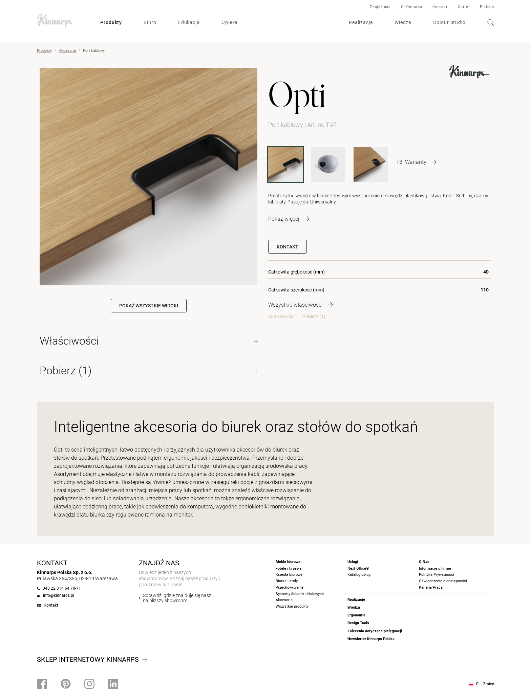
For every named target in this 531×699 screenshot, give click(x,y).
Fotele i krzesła (288, 568)
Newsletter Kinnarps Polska (371, 639)
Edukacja (189, 22)
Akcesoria (67, 50)
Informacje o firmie (435, 568)
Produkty (111, 22)
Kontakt (440, 7)
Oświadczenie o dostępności (443, 581)
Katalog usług (358, 574)
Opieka (229, 22)
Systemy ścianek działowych (300, 594)
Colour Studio (449, 22)
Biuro (150, 22)
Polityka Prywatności (436, 574)
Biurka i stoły (287, 581)
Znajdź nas (380, 7)
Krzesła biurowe (289, 574)
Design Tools (358, 623)
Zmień (488, 684)
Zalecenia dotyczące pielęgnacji (374, 631)
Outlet (464, 7)
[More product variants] (416, 162)
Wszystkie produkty (292, 606)
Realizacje (361, 22)
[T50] (371, 164)
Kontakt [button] (287, 246)
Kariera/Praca (431, 587)
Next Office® (358, 568)
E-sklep (487, 7)
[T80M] (328, 164)
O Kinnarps (411, 7)
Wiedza (403, 22)
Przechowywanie (289, 587)
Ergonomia (356, 615)
